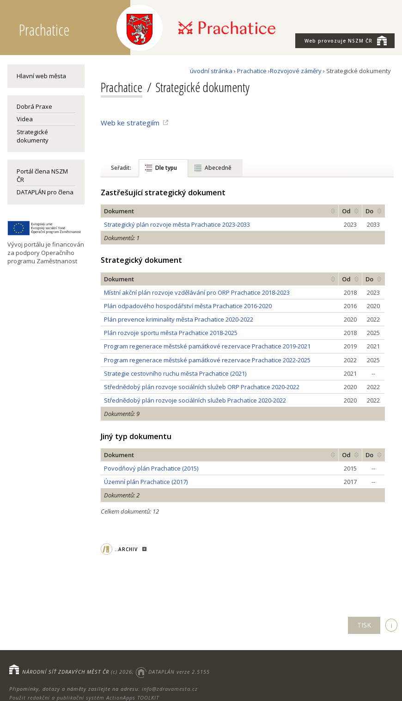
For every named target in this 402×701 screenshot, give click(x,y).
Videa (25, 119)
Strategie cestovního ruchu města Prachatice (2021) (175, 373)
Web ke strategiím (130, 122)
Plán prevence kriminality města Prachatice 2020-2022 (178, 319)
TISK (364, 624)
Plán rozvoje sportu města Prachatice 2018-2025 (171, 333)
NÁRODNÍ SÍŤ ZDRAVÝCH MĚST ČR (65, 671)
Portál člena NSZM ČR (42, 175)
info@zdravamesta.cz (170, 688)
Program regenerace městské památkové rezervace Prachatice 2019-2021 (207, 346)
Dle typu (166, 168)
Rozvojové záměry (296, 71)
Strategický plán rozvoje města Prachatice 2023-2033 (177, 224)
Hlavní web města (41, 76)
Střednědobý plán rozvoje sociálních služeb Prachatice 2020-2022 (195, 400)
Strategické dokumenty (33, 136)
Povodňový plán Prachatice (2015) (151, 468)
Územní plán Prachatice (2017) (146, 482)
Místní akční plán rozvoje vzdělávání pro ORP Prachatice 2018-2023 (197, 292)
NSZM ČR (346, 40)
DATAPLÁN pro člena (45, 192)
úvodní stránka (211, 71)
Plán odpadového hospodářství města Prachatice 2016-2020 (188, 306)
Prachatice (252, 71)
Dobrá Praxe (34, 106)
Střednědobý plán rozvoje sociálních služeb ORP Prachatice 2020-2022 (201, 387)
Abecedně (218, 168)
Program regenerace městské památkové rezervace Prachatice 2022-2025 (207, 360)
